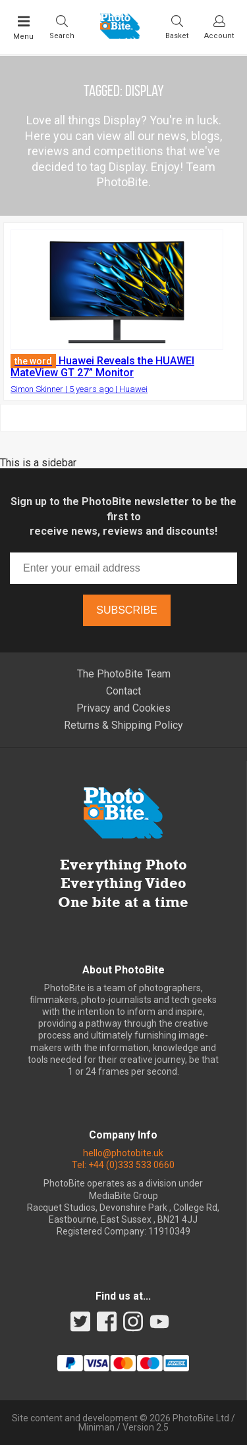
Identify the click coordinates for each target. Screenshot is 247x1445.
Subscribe (126, 610)
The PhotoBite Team (124, 674)
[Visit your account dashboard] (219, 26)
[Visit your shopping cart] (176, 26)
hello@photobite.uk (123, 1153)
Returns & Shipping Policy (123, 725)
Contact (123, 691)
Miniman (96, 1427)
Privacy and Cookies (123, 708)
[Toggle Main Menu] (23, 27)
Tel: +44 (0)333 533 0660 (123, 1165)
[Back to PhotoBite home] (120, 35)
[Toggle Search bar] (61, 26)
